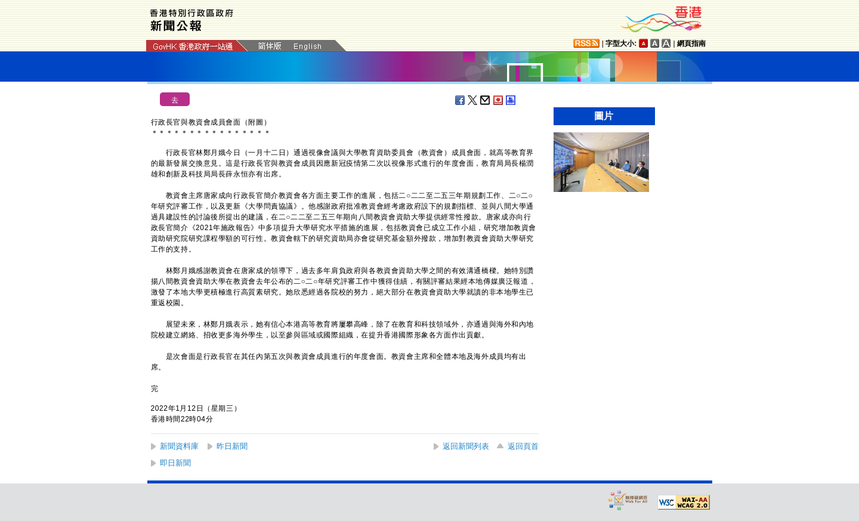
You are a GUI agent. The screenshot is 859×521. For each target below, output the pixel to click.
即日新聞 (175, 462)
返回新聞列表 (466, 446)
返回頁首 (523, 446)
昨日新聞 (232, 446)
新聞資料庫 (179, 446)
